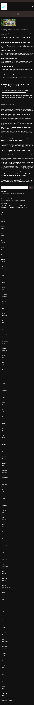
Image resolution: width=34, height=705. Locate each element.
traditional (3, 639)
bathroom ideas (4, 313)
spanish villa (3, 627)
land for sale (3, 498)
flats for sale (3, 402)
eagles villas (3, 388)
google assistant (4, 418)
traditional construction (5, 641)
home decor (3, 435)
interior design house (4, 470)
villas (2, 681)
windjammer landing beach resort (6, 698)
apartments (3, 292)
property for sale (4, 562)
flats (2, 400)
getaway (28, 30)
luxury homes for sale (4, 510)
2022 (2, 268)
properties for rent (4, 559)
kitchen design (3, 493)
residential (3, 599)
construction (3, 355)
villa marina (3, 672)
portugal (3, 554)
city (2, 336)
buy (2, 329)
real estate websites (4, 590)
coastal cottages (25, 29)
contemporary (3, 357)
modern (3, 526)
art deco (3, 299)
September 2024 (3, 247)
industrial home (4, 463)
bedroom (3, 322)
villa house (3, 667)
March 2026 (2, 216)
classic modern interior (5, 341)
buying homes (3, 332)
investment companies (5, 475)
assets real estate (4, 301)
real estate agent (4, 573)
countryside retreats (3, 30)
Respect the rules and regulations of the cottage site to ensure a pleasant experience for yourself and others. (17, 97)
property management (5, 566)
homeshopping (4, 444)
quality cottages (4, 569)
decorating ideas (4, 378)
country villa (3, 367)
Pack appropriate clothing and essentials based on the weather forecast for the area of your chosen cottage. (17, 93)
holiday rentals (4, 428)
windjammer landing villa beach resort (7, 700)
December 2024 (3, 242)
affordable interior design (5, 278)
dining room (3, 385)
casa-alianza (9, 27)
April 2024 (2, 256)
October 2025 (3, 224)
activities (12, 29)
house (2, 451)
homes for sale (4, 442)
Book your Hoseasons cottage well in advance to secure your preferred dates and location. (15, 88)
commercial (3, 346)
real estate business (4, 578)
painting (3, 547)
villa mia (3, 674)
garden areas (24, 30)
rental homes (3, 597)
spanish (3, 625)
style (2, 630)
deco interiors (3, 374)
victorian (3, 658)
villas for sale (3, 686)
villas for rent (3, 684)
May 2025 (2, 233)
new (2, 531)
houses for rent (4, 456)
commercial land (4, 348)
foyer (2, 404)
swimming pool (4, 632)
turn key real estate (4, 648)
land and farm (3, 496)
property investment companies (6, 564)
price (2, 557)
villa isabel (3, 669)
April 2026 (2, 214)
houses (2, 454)
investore (3, 482)
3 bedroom (3, 270)
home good (3, 437)
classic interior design (5, 339)
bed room (3, 320)
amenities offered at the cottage (18, 29)
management (3, 515)
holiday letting (3, 425)
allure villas (3, 287)
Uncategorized (4, 653)
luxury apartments (4, 505)
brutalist (3, 327)
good (2, 414)
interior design (4, 468)
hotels (2, 449)
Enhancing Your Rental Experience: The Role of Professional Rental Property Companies (13, 200)
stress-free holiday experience (23, 33)
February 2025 (3, 238)
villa (2, 660)
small (2, 620)
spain (2, 623)
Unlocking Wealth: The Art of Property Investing (7, 198)
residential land (4, 601)
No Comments (13, 27)
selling (2, 618)
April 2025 (2, 235)
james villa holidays (4, 484)
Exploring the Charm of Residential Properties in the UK (13, 209)
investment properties (5, 479)
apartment (3, 289)
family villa (3, 393)
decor (2, 376)
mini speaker (3, 524)
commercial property (4, 350)
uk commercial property (5, 651)
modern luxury (4, 529)
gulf (2, 421)
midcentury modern (4, 522)
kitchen (3, 491)
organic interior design (5, 543)
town (2, 634)
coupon (3, 371)
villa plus (3, 677)
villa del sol (3, 662)
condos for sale (4, 353)
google (2, 416)
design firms (3, 383)
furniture (3, 409)
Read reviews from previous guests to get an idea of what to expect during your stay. (14, 92)
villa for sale (3, 665)
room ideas (3, 608)
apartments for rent (4, 294)
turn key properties (4, 646)
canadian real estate (4, 334)
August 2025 (2, 228)
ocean (2, 538)
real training (3, 592)
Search (2, 184)
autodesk (3, 308)
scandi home (3, 611)
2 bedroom (3, 261)
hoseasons (17, 27)
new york (3, 533)
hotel (2, 447)
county (2, 369)
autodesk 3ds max (4, 310)
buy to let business (4, 331)
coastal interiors (4, 343)
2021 (2, 266)
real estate (3, 571)
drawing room (3, 386)
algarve (3, 285)
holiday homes (4, 423)
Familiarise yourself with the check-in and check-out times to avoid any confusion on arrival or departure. (17, 95)
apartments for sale (4, 296)
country (3, 362)
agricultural (3, 282)
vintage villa (3, 688)
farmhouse (3, 397)
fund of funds (3, 407)
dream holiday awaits (15, 30)
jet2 (2, 489)
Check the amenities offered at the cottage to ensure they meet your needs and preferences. (15, 90)
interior (3, 465)
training (3, 644)
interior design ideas (4, 472)
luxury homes (3, 508)
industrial (3, 461)
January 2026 (2, 219)
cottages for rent (4, 360)
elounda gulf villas (4, 390)
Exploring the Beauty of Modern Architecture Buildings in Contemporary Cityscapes (12, 193)
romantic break (6, 33)
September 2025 (3, 226)
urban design (3, 655)
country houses (4, 364)
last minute (3, 500)
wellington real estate (4, 693)
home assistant (4, 432)
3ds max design (4, 273)
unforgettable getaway (4, 34)
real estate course (4, 580)
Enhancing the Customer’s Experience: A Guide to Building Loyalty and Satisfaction (16, 205)
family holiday (20, 30)
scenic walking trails (16, 33)
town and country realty (5, 637)
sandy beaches (11, 33)
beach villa (3, 317)
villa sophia (3, 679)
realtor (2, 594)
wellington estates (4, 691)
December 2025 (3, 221)
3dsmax (3, 275)
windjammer (3, 695)
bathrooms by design (4, 315)
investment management (5, 477)
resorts (2, 606)
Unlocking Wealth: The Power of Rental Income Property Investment (10, 195)
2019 (2, 263)
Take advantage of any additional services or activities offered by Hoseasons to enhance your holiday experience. (16, 100)
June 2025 (2, 231)
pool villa (3, 552)
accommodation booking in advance (6, 29)
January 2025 (2, 240)
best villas (3, 324)
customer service (9, 30)
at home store (3, 306)
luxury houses (3, 512)
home (2, 430)
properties (2, 33)
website (2, 207)
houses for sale (4, 458)
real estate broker (4, 576)
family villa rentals (4, 395)
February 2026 (3, 217)
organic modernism (4, 545)
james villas (3, 486)
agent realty (3, 280)
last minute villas (4, 501)
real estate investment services (6, 587)
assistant (3, 303)
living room (3, 503)
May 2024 (2, 254)
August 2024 (2, 249)
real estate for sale (4, 583)
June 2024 (2, 252)
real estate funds (4, 585)
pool (2, 550)
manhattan (3, 517)
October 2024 (3, 245)
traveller (29, 33)
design (2, 381)
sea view (3, 615)
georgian (3, 411)
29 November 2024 (3, 27)
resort (2, 604)
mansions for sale (4, 519)
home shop (3, 439)
